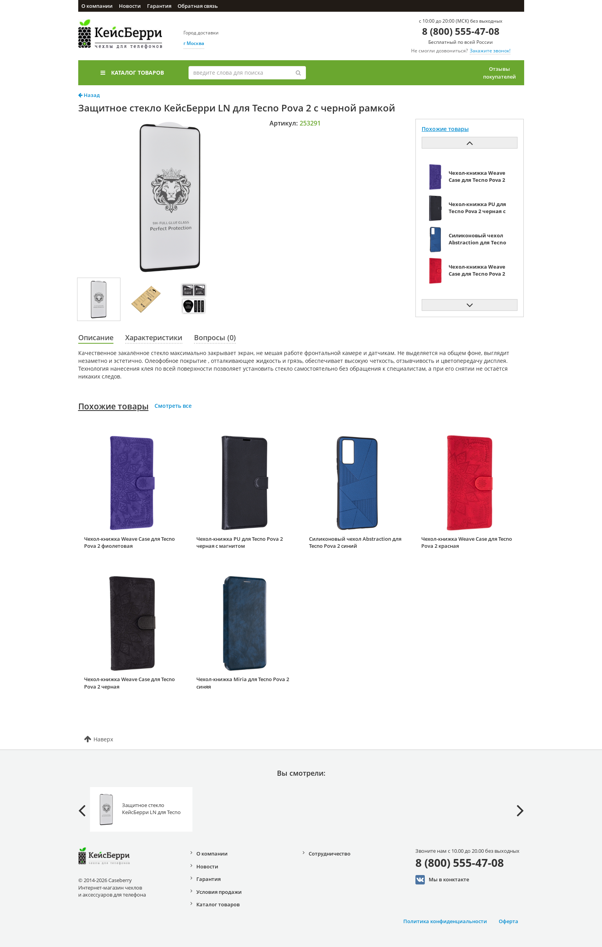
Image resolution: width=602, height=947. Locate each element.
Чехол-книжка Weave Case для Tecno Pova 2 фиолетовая (129, 542)
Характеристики (153, 337)
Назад (89, 95)
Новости (130, 5)
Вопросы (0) (215, 337)
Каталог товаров (132, 72)
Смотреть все (173, 405)
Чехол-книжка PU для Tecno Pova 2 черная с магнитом (239, 542)
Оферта (508, 921)
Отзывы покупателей (499, 72)
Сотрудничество (329, 853)
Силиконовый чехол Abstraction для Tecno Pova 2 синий (355, 542)
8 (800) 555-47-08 (461, 31)
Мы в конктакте (442, 879)
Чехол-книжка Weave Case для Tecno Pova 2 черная (129, 683)
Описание (95, 337)
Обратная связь (198, 5)
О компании (97, 5)
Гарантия (159, 5)
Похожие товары (113, 406)
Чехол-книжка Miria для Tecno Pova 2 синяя (242, 683)
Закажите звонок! (490, 50)
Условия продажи (219, 891)
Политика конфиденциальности (445, 921)
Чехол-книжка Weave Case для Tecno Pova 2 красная (466, 542)
